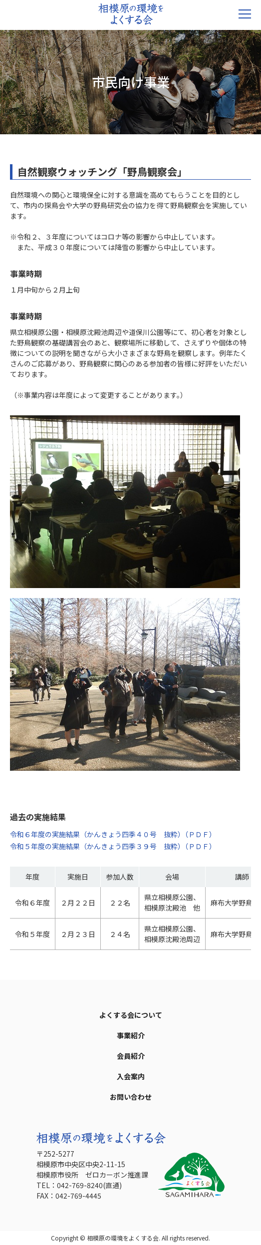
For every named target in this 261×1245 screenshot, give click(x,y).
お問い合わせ (131, 1097)
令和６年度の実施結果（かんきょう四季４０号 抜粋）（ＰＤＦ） (113, 834)
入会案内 (131, 1076)
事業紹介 (131, 1035)
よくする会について (130, 1015)
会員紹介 (131, 1056)
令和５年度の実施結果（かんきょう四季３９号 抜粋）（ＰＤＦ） (113, 846)
